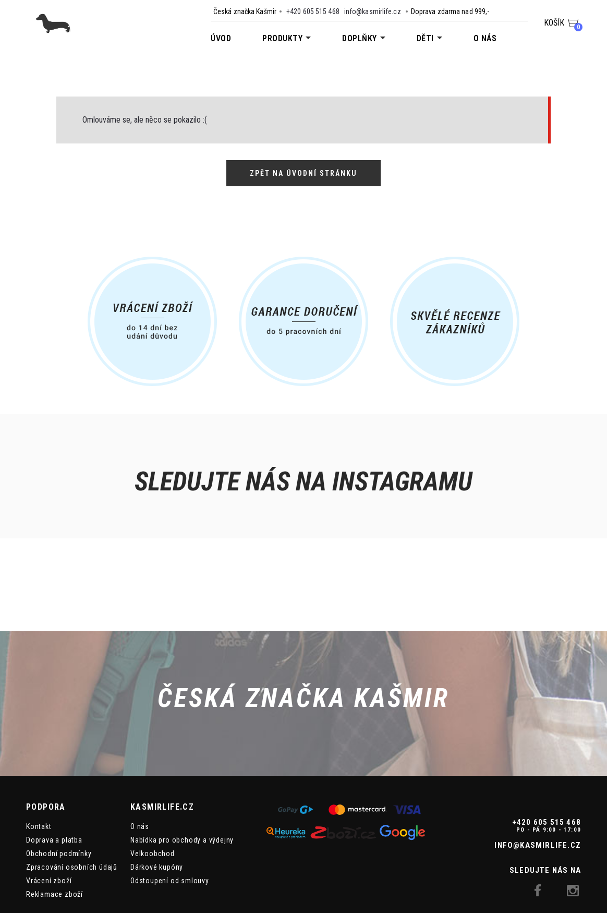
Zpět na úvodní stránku (303, 173)
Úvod (221, 38)
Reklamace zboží (54, 844)
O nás (485, 38)
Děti (425, 38)
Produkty (282, 38)
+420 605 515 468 (312, 11)
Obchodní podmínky (59, 803)
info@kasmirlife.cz (372, 11)
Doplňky (359, 38)
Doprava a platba (54, 790)
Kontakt (39, 776)
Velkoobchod (152, 803)
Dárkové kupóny (156, 817)
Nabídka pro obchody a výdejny (182, 790)
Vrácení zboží (48, 830)
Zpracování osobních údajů (71, 817)
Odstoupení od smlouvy (169, 830)
